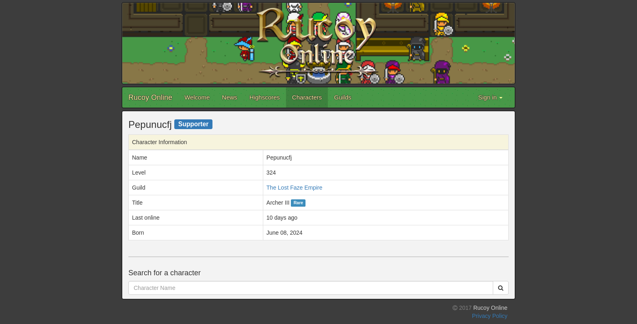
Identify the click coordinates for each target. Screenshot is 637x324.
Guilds (342, 97)
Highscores (264, 97)
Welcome (197, 97)
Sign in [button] (490, 97)
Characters (307, 97)
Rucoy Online (150, 97)
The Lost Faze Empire (294, 187)
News (229, 97)
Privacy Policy (489, 316)
